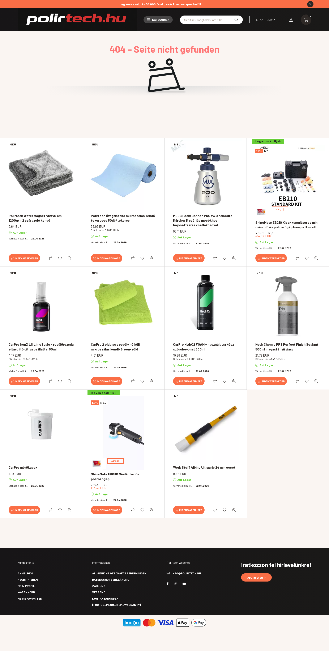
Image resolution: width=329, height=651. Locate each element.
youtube (184, 584)
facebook (167, 584)
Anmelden (25, 573)
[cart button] (306, 19)
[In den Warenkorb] (24, 258)
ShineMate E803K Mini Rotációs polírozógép (115, 476)
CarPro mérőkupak (23, 467)
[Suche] (236, 19)
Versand (98, 592)
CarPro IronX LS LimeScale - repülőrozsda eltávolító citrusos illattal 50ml (41, 346)
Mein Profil (26, 586)
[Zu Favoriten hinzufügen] (60, 258)
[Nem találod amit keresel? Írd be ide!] (211, 20)
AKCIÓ (280, 209)
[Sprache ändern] (258, 19)
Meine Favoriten (30, 598)
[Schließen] (310, 4)
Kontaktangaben (105, 598)
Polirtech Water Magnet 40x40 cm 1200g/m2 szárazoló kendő (35, 218)
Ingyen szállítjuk (268, 141)
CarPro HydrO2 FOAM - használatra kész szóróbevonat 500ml (203, 346)
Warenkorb (26, 592)
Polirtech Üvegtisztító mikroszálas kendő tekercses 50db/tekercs (123, 218)
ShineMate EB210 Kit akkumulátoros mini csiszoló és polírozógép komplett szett (286, 224)
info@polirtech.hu (186, 573)
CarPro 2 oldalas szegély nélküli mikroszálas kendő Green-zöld (115, 346)
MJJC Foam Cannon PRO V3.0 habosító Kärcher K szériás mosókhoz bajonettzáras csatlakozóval (202, 220)
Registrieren (28, 579)
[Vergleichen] (50, 258)
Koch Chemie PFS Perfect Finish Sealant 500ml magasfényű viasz (286, 346)
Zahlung (98, 586)
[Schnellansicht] (69, 258)
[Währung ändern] (270, 19)
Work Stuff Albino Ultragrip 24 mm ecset (204, 467)
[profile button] (291, 19)
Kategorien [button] (158, 19)
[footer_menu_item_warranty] (116, 605)
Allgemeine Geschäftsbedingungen (119, 573)
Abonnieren (256, 577)
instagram (176, 584)
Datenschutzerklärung (110, 579)
